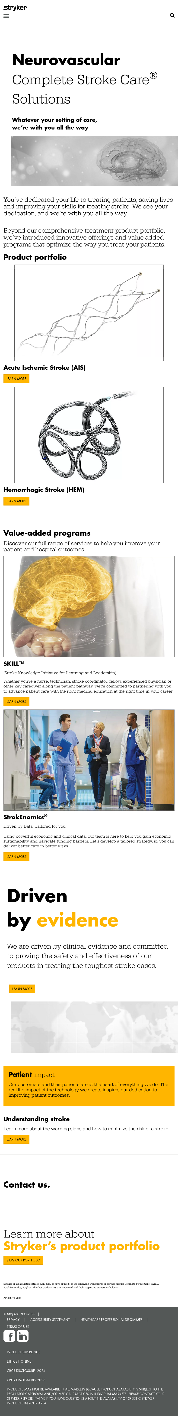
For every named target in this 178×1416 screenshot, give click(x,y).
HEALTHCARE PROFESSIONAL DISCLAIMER (112, 1319)
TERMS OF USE (18, 1326)
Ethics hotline (19, 1361)
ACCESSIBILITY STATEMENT (50, 1319)
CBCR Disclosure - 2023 (26, 1380)
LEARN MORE (16, 378)
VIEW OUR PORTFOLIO (23, 1260)
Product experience (23, 1352)
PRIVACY (13, 1319)
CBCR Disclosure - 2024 (26, 1370)
